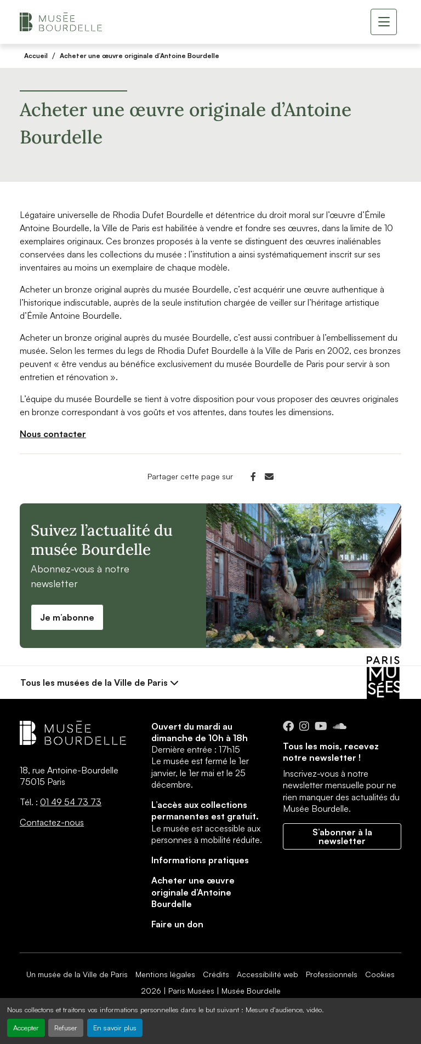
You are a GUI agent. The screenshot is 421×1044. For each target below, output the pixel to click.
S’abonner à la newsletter (342, 836)
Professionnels (331, 974)
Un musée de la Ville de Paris (77, 974)
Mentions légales (165, 974)
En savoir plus (114, 1027)
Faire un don (177, 924)
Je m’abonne (67, 617)
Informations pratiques (200, 859)
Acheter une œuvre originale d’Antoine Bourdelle (139, 55)
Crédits (216, 974)
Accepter (26, 1027)
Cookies (380, 974)
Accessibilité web (267, 974)
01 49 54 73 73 (70, 801)
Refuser (65, 1027)
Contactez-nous (52, 822)
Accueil (36, 55)
